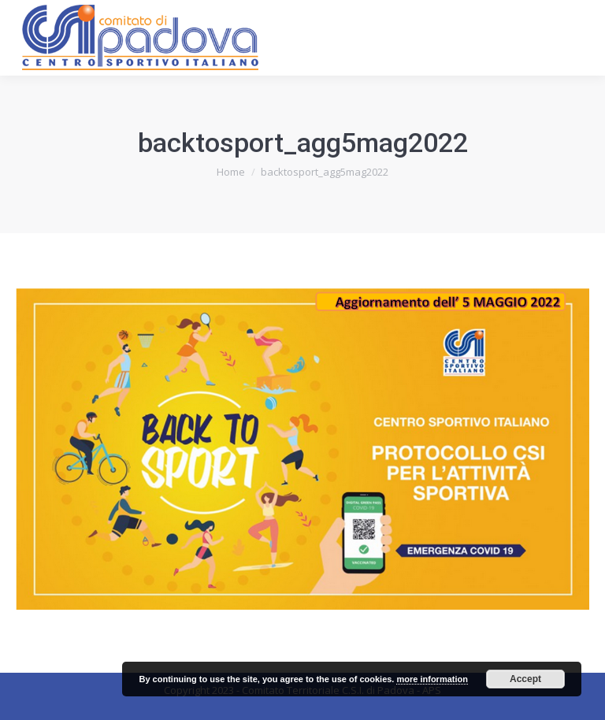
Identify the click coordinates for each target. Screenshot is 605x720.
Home (231, 172)
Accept (525, 679)
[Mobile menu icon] (579, 37)
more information (431, 679)
